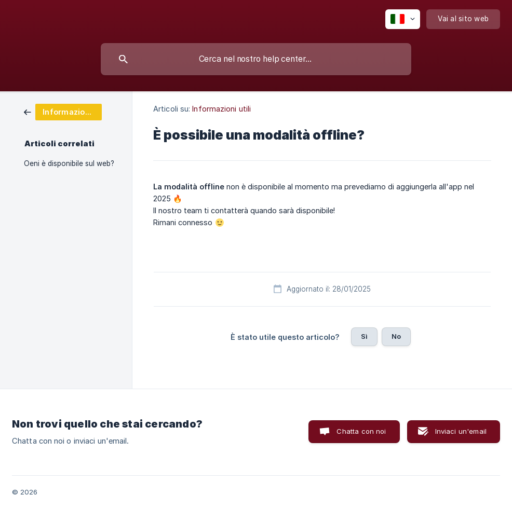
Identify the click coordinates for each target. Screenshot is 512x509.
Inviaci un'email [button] (461, 431)
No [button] (396, 336)
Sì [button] (364, 336)
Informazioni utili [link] (221, 108)
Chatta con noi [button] (361, 431)
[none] (402, 19)
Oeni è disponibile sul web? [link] (69, 163)
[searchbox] (256, 59)
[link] (63, 111)
